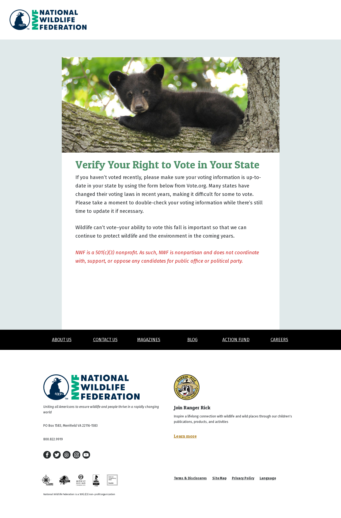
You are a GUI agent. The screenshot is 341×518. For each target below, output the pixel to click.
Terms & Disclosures (190, 478)
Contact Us (105, 339)
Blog (192, 339)
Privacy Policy (243, 478)
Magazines (148, 339)
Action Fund (236, 339)
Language (268, 478)
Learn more (185, 436)
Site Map (219, 478)
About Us (62, 339)
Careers (279, 339)
